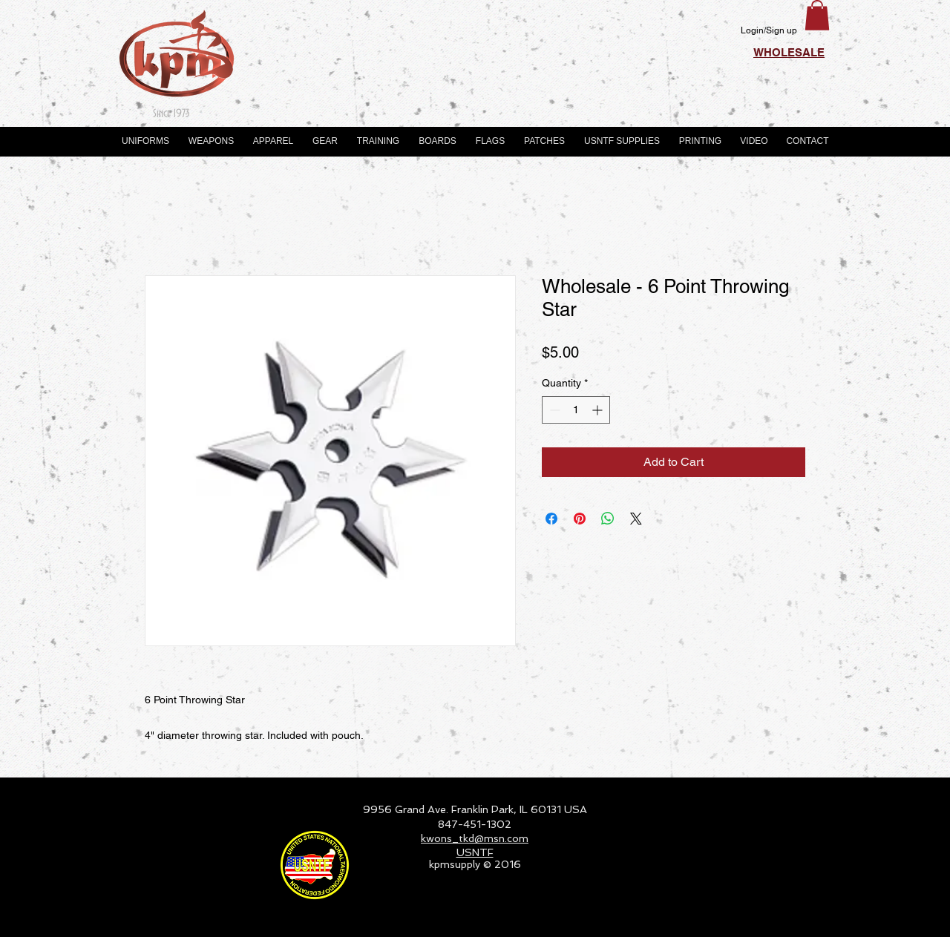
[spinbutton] (576, 410)
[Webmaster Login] (783, 919)
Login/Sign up (769, 30)
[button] (817, 15)
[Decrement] (553, 410)
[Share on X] (636, 518)
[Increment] (598, 410)
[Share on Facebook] (551, 518)
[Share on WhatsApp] (608, 518)
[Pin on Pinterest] (580, 518)
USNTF (475, 852)
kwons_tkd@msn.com (474, 838)
